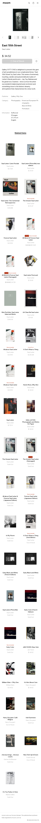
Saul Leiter (6, 49)
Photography (15, 100)
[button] (38, 37)
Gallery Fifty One (17, 96)
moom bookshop (6, 3)
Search (29, 3)
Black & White (26, 106)
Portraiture (25, 109)
